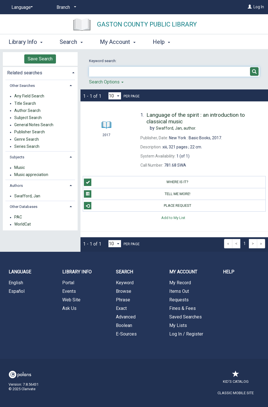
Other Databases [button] (23, 206)
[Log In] (250, 7)
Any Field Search (29, 96)
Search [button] (71, 41)
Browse (123, 291)
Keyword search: (103, 61)
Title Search (25, 103)
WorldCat (22, 224)
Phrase (123, 299)
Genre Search (26, 139)
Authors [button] (16, 185)
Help (228, 272)
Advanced (126, 317)
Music (19, 167)
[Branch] (65, 7)
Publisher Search (29, 132)
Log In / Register (186, 334)
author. (176, 128)
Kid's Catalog (236, 379)
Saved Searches (185, 317)
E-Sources (126, 334)
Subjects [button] (17, 157)
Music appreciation (31, 175)
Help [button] (161, 41)
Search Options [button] (106, 82)
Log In (258, 7)
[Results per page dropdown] (114, 95)
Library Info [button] (26, 41)
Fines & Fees (182, 308)
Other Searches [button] (22, 85)
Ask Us (69, 308)
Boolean (124, 325)
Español (17, 291)
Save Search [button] (40, 59)
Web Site (71, 299)
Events (69, 291)
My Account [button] (118, 41)
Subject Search (28, 117)
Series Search (26, 146)
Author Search (27, 110)
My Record (180, 282)
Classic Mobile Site (235, 393)
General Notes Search (33, 125)
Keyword (125, 282)
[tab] (40, 72)
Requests (179, 299)
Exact (121, 308)
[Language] (21, 7)
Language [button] (20, 272)
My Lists (178, 325)
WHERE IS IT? (136, 182)
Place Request (137, 205)
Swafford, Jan (27, 196)
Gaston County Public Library (147, 24)
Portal (68, 282)
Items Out (179, 291)
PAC (18, 217)
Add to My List (173, 217)
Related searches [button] (24, 72)
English (16, 282)
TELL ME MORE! (137, 194)
